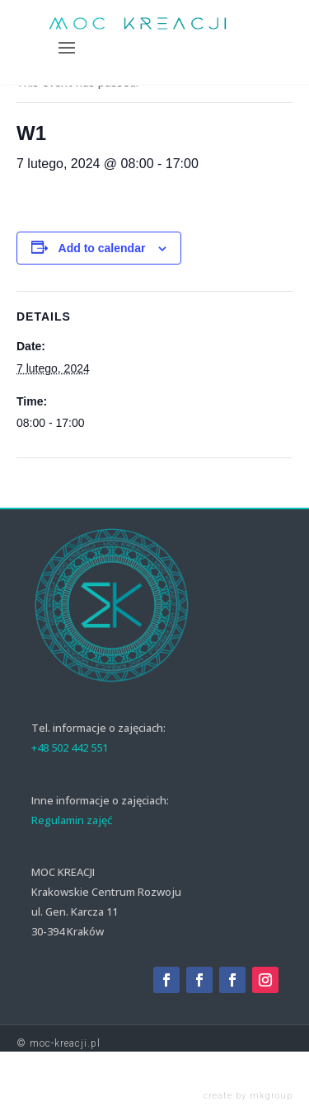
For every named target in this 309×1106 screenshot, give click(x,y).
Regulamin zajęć (71, 820)
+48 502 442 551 (69, 747)
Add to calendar (102, 248)
